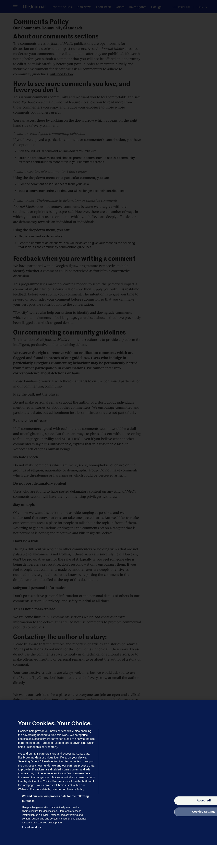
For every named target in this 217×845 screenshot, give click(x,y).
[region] (108, 772)
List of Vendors (31, 827)
